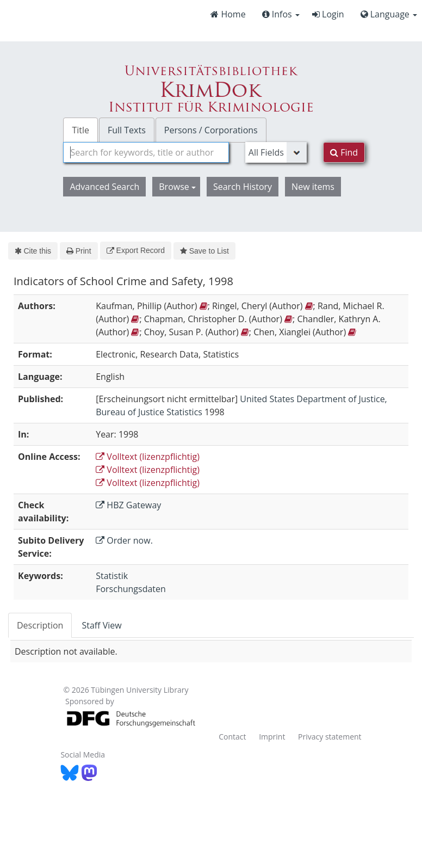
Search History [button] (242, 187)
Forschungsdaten (131, 589)
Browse (177, 187)
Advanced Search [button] (104, 187)
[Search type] (276, 152)
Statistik (112, 576)
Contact (232, 736)
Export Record (136, 250)
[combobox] (145, 152)
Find (344, 152)
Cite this (33, 251)
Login (328, 14)
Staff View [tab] (101, 625)
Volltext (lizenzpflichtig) (148, 457)
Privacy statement (330, 736)
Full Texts (127, 130)
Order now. (124, 540)
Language (389, 14)
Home (227, 14)
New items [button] (312, 187)
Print (78, 251)
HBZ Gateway (128, 505)
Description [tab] (40, 625)
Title (80, 130)
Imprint (272, 736)
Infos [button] (281, 14)
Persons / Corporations (211, 130)
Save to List (204, 251)
